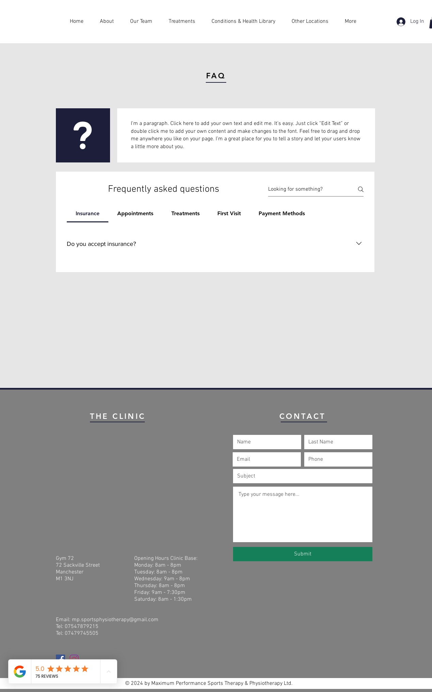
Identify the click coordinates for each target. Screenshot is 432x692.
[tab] (87, 213)
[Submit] (302, 554)
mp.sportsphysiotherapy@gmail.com (115, 619)
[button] (246, 21)
